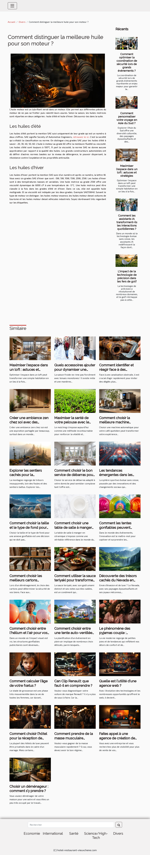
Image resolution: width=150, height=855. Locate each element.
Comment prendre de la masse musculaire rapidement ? (73, 738)
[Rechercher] (71, 825)
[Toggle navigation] (12, 5)
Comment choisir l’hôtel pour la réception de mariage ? (28, 738)
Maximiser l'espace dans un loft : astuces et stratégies (126, 170)
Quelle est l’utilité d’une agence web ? (117, 683)
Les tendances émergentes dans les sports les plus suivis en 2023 (118, 477)
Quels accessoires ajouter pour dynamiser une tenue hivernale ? (74, 369)
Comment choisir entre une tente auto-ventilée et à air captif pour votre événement (73, 635)
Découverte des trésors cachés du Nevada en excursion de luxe (118, 580)
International (53, 833)
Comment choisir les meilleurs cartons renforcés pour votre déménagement (26, 582)
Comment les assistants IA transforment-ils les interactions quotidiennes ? (126, 222)
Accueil (11, 21)
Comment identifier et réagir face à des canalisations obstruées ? (119, 369)
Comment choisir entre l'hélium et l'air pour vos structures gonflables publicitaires (28, 635)
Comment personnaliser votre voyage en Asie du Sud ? (127, 118)
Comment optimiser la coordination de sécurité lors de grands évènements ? (127, 62)
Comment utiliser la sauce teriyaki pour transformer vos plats (75, 580)
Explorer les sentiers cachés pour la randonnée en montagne (29, 474)
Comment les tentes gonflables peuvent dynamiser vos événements (115, 529)
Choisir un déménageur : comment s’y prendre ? (28, 788)
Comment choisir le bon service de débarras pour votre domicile (74, 474)
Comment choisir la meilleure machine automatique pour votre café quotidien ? (118, 424)
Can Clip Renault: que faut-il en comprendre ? (73, 683)
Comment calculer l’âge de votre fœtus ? (28, 683)
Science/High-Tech (96, 835)
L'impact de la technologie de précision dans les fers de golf (127, 276)
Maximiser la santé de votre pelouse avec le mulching (71, 422)
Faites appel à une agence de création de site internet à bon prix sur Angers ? (119, 740)
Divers (22, 21)
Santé (73, 833)
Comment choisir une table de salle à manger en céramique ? (73, 527)
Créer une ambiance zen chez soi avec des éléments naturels (28, 422)
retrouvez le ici (81, 137)
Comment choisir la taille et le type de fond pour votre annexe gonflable (29, 527)
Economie (32, 833)
